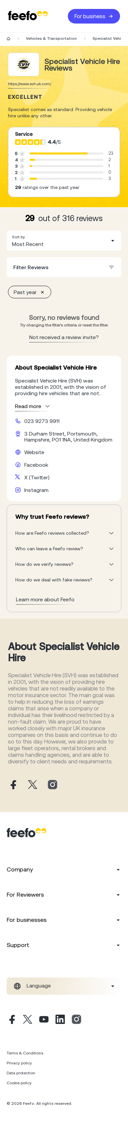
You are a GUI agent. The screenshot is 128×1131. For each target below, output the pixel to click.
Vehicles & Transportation (51, 38)
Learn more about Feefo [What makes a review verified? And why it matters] (45, 599)
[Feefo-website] (28, 16)
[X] (27, 1020)
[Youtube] (44, 1020)
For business (93, 16)
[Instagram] (76, 1020)
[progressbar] (59, 153)
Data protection (21, 1073)
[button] (64, 241)
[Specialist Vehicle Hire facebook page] (12, 785)
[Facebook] (11, 1020)
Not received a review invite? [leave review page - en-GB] (64, 337)
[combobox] (64, 241)
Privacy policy (19, 1063)
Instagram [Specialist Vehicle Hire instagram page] (36, 490)
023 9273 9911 (42, 421)
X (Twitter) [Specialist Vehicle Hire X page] (37, 477)
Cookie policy (19, 1083)
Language (39, 985)
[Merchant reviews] (23, 64)
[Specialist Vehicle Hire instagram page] (52, 785)
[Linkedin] (60, 1020)
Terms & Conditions (25, 1053)
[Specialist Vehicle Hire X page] (32, 785)
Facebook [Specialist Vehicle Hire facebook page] (36, 465)
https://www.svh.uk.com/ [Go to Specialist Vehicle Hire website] (29, 84)
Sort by (18, 237)
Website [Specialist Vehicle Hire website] (34, 452)
